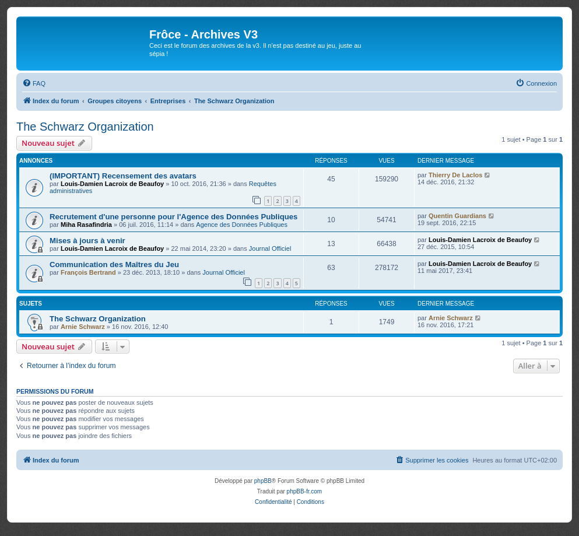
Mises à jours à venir (87, 240)
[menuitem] (33, 83)
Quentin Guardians (457, 215)
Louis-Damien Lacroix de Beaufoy (112, 183)
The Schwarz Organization (85, 126)
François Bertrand (88, 272)
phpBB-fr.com (304, 491)
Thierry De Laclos (455, 174)
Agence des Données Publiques (241, 224)
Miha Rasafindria (86, 224)
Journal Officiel (270, 248)
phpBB (263, 481)
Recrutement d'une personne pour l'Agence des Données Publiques (173, 216)
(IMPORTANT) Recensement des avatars (123, 175)
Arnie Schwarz (83, 326)
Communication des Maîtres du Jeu (114, 264)
